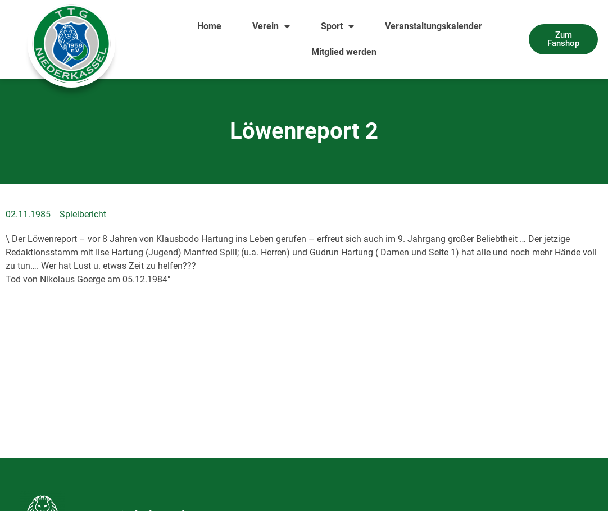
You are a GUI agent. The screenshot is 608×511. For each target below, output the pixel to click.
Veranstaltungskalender (433, 26)
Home (209, 26)
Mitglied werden (343, 52)
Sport (337, 26)
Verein (271, 26)
